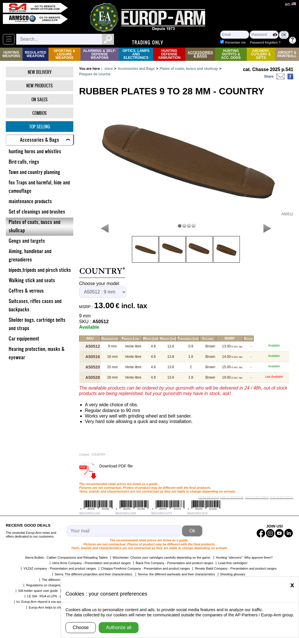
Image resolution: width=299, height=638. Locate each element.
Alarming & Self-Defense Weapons (99, 54)
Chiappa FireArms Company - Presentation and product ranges (145, 567)
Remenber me (248, 37)
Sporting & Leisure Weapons (64, 54)
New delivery (40, 72)
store (108, 69)
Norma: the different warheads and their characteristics (176, 573)
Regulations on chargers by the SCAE (52, 584)
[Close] (292, 585)
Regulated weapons (35, 54)
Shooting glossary (232, 573)
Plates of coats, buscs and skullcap (189, 69)
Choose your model (99, 283)
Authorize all (118, 627)
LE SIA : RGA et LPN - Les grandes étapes (57, 595)
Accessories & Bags (200, 54)
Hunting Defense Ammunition (169, 54)
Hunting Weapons (11, 54)
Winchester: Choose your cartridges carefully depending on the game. (162, 556)
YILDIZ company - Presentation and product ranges (59, 567)
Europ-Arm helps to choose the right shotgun (60, 606)
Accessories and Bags (136, 69)
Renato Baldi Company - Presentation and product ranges (235, 567)
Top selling (39, 127)
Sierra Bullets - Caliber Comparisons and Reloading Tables (66, 556)
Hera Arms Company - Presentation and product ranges (91, 561)
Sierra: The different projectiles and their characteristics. (94, 573)
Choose (81, 627)
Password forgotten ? (253, 42)
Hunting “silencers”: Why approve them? (244, 556)
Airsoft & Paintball (287, 54)
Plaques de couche (95, 74)
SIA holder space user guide (38, 589)
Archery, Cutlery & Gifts (261, 54)
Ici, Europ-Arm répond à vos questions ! (44, 600)
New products (39, 86)
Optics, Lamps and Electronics (136, 54)
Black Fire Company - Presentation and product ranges (174, 561)
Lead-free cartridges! (233, 561)
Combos (39, 113)
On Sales (39, 99)
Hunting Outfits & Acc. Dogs (231, 54)
